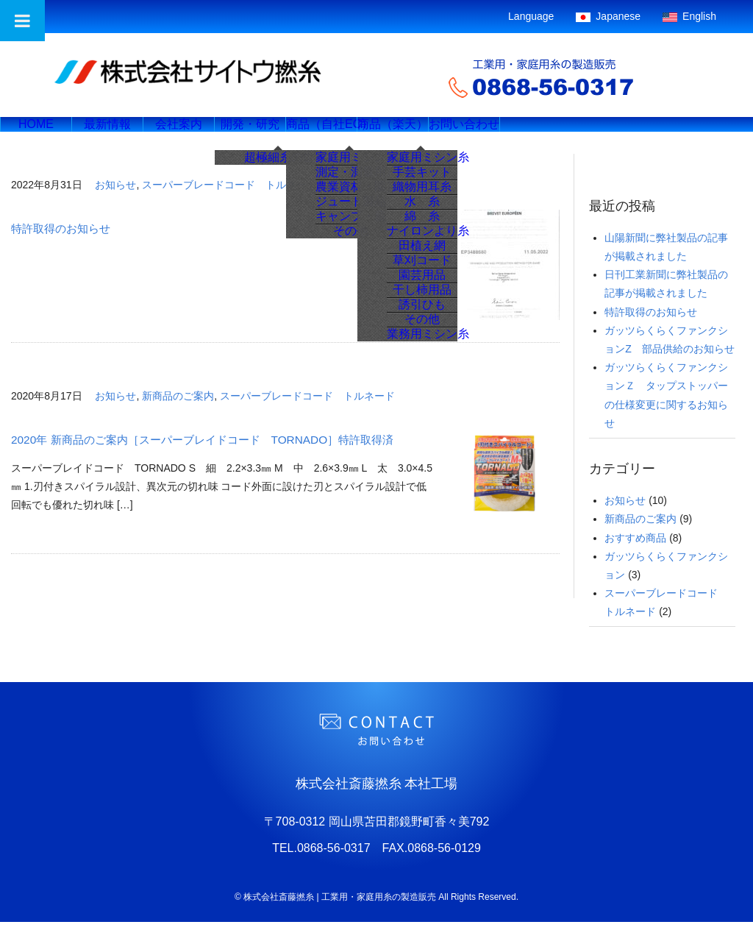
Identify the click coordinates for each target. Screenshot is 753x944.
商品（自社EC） (355, 135)
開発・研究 (276, 135)
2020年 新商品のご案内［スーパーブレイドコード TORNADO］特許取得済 (202, 461)
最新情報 (118, 135)
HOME (39, 135)
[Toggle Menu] (22, 20)
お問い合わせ (511, 135)
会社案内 (197, 135)
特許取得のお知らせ (60, 250)
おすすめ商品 (635, 560)
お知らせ (115, 207)
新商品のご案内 (178, 418)
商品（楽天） (433, 135)
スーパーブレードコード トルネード (229, 207)
